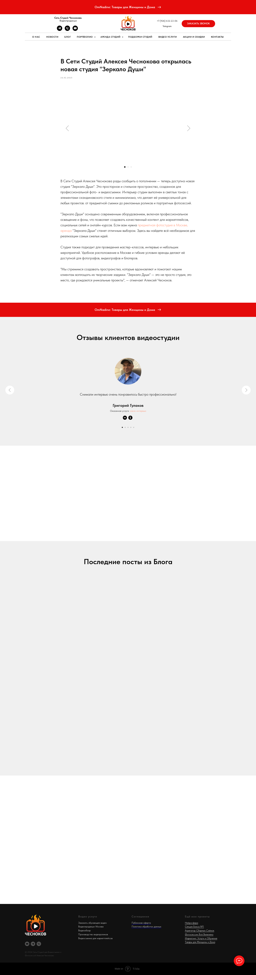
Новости (52, 37)
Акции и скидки (194, 37)
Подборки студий (140, 37)
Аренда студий (110, 37)
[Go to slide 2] (125, 427)
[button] (198, 23)
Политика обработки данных (146, 926)
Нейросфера (191, 922)
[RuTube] (27, 944)
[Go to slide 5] (133, 427)
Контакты (217, 37)
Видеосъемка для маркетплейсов (95, 938)
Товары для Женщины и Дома (200, 942)
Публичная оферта (141, 922)
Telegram (167, 26)
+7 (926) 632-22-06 (167, 21)
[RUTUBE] (75, 29)
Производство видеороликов (93, 934)
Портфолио (85, 37)
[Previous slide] (9, 390)
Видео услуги (167, 37)
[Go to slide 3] (128, 427)
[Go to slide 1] (122, 427)
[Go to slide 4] (130, 427)
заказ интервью (138, 410)
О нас (36, 37)
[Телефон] (67, 29)
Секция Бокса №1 (194, 926)
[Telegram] (59, 29)
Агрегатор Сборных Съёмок (199, 930)
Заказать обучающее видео (92, 922)
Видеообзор (84, 930)
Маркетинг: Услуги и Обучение (201, 938)
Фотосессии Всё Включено (199, 934)
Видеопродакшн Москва (90, 926)
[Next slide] (246, 390)
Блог (67, 37)
